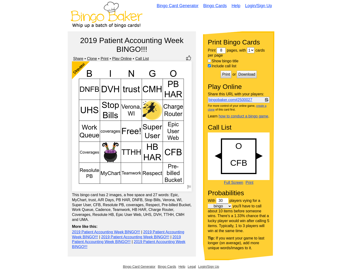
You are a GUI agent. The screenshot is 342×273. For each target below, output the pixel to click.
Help (236, 5)
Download (246, 74)
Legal (192, 266)
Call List (142, 59)
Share (78, 59)
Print (105, 59)
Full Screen (233, 183)
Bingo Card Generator (178, 5)
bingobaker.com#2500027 (230, 100)
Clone (92, 59)
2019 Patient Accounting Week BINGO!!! (106, 232)
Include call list (222, 66)
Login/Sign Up (258, 5)
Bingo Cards (215, 5)
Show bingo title (223, 61)
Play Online (122, 59)
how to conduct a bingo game (243, 116)
